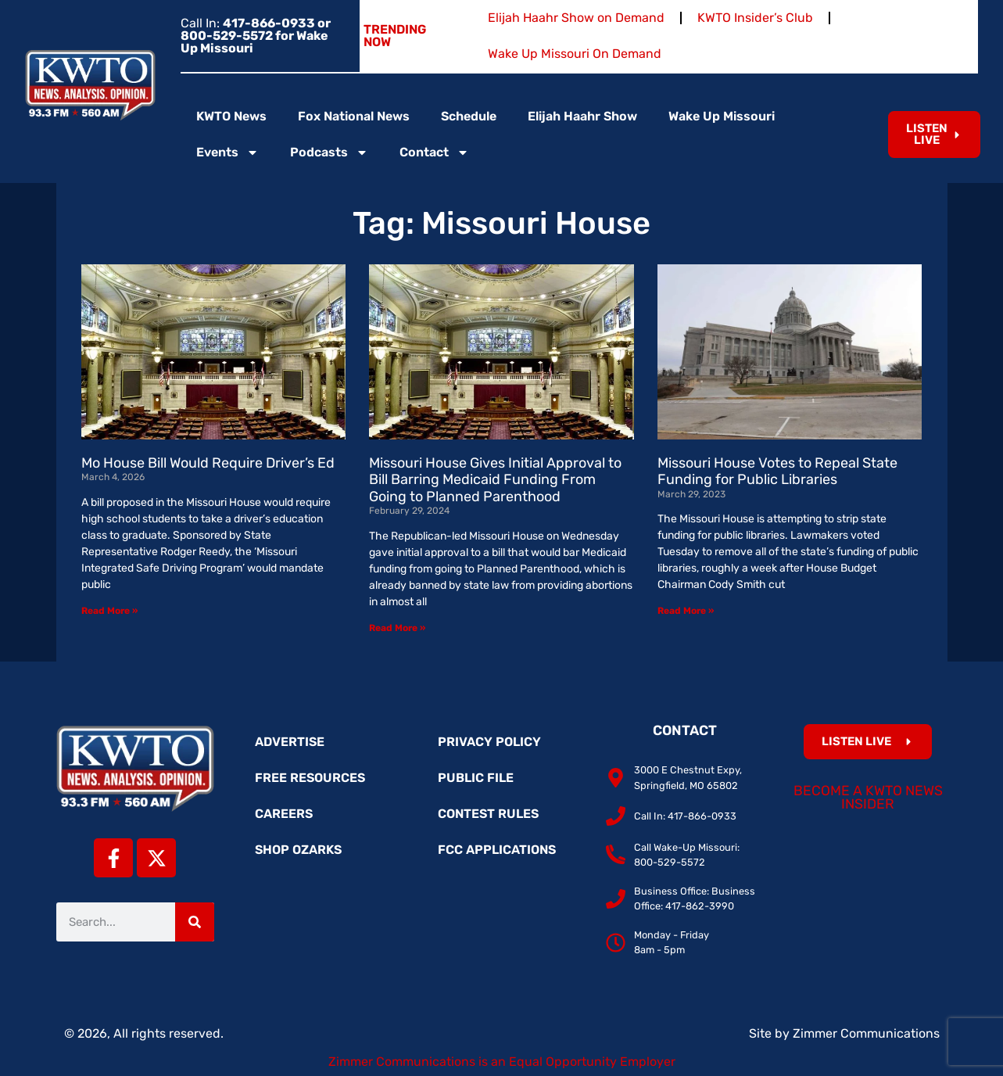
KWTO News (231, 116)
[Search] (194, 921)
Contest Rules (488, 813)
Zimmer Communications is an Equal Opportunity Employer (501, 1061)
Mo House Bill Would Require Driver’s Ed (208, 463)
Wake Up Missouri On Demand (574, 53)
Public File (476, 777)
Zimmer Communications (866, 1033)
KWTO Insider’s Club (755, 17)
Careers (284, 813)
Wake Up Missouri (721, 116)
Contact (434, 152)
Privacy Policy (489, 741)
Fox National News (354, 116)
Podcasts (329, 152)
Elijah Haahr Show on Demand (576, 17)
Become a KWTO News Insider (868, 797)
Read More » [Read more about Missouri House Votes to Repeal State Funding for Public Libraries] (685, 610)
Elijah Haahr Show (582, 116)
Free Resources (310, 777)
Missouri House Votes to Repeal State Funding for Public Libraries (777, 471)
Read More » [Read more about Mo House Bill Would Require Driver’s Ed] (109, 610)
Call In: (256, 36)
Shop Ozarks (298, 849)
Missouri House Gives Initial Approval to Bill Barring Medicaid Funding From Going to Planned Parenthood (495, 479)
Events (227, 152)
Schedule (468, 116)
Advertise (289, 741)
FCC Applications (497, 849)
